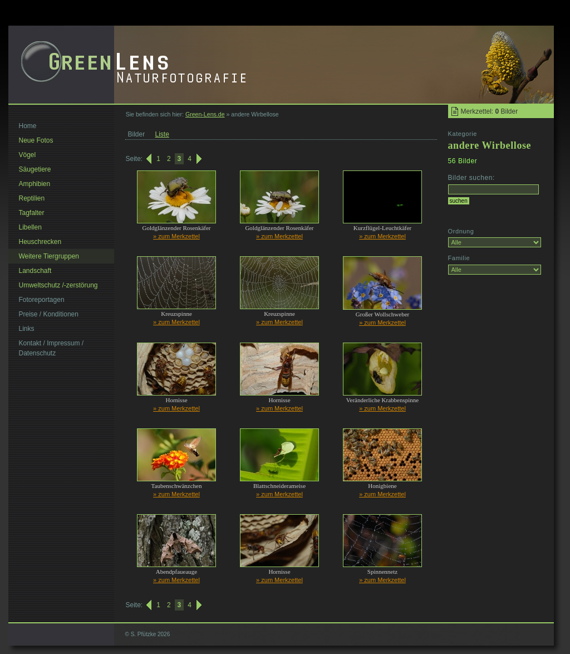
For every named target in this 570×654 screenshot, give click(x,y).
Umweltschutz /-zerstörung (58, 285)
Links (27, 329)
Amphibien (35, 184)
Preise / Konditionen (48, 314)
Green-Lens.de (205, 114)
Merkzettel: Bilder (489, 111)
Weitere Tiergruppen (49, 256)
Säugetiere (35, 169)
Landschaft (35, 271)
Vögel (27, 155)
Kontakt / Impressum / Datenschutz (51, 348)
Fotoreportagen (42, 300)
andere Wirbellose (490, 145)
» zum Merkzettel (176, 236)
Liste (162, 134)
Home (28, 126)
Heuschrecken (40, 242)
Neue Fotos (36, 140)
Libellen (30, 227)
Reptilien (32, 198)
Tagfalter (32, 213)
